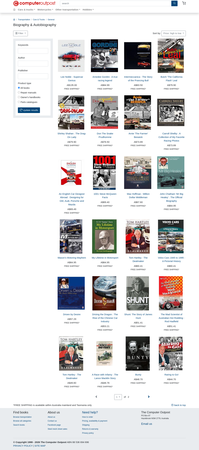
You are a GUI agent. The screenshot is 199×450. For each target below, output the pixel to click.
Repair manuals (27, 92)
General (51, 20)
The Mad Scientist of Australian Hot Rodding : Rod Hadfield (171, 318)
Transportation (24, 20)
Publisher (23, 70)
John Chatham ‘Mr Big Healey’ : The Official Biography (171, 197)
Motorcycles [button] (44, 9)
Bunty (138, 374)
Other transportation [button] (67, 9)
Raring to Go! (171, 374)
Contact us (52, 421)
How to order (87, 417)
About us (51, 417)
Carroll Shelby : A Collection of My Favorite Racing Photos (172, 137)
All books (24, 88)
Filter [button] (19, 33)
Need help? (90, 412)
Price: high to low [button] (172, 33)
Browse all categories (22, 421)
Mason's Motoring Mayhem (72, 257)
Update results (29, 110)
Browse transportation (22, 417)
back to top (178, 405)
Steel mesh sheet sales (57, 429)
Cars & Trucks (39, 20)
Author (21, 57)
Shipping (85, 425)
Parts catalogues (27, 102)
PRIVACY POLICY (23, 445)
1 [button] (117, 397)
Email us (146, 423)
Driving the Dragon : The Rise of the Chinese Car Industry (105, 318)
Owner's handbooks (29, 97)
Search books (19, 425)
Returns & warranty (90, 429)
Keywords (23, 45)
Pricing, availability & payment (94, 421)
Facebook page (54, 425)
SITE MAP (40, 445)
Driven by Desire (72, 314)
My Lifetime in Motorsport (105, 257)
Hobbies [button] (87, 9)
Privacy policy (88, 433)
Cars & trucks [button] (25, 9)
